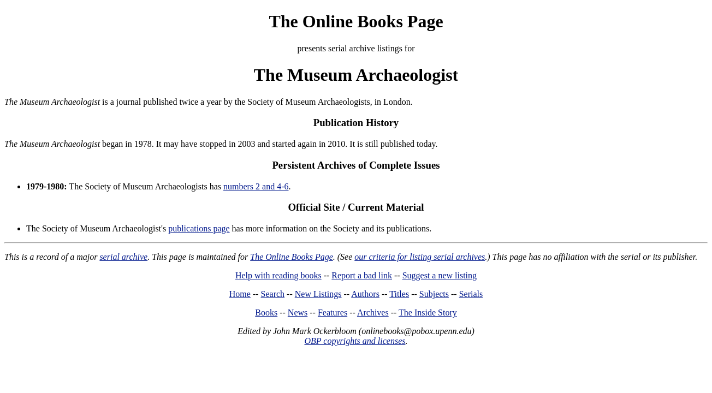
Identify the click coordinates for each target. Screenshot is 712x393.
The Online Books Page (356, 21)
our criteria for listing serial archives (419, 256)
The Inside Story (428, 312)
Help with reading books (278, 275)
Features (332, 312)
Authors (365, 294)
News (297, 312)
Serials (471, 294)
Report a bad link (361, 275)
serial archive (123, 256)
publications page (198, 228)
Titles (399, 294)
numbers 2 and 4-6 (256, 186)
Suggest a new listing (439, 275)
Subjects (434, 294)
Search (273, 294)
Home (240, 294)
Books (266, 312)
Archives (373, 312)
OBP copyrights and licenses (354, 341)
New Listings (318, 294)
